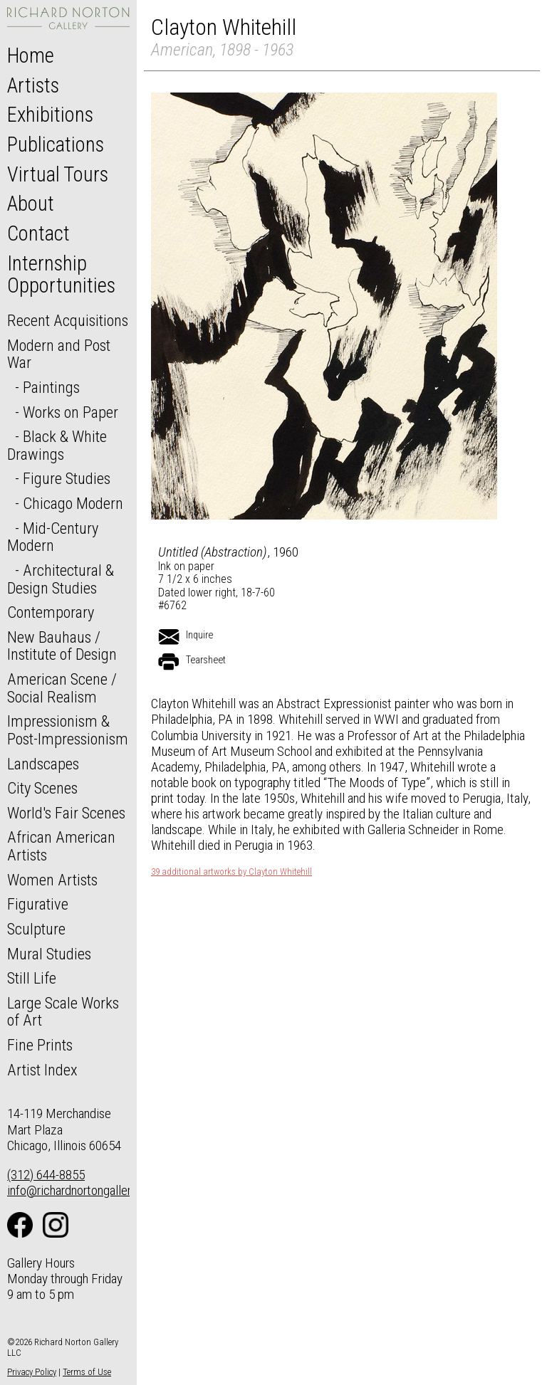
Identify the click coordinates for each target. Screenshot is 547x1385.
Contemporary (50, 612)
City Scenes (42, 788)
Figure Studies (66, 478)
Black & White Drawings (57, 445)
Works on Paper (70, 412)
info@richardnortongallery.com (84, 1190)
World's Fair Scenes (66, 813)
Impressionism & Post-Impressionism (67, 730)
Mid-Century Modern (52, 537)
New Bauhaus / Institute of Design (62, 646)
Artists (33, 85)
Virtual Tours (57, 174)
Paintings (51, 387)
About (30, 203)
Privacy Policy (31, 1371)
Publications (55, 144)
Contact (38, 233)
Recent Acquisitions (67, 320)
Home (30, 55)
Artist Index (42, 1069)
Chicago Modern (73, 503)
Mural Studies (49, 953)
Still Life (31, 978)
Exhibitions (50, 114)
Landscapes (43, 763)
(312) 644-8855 (46, 1175)
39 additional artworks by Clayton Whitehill (231, 872)
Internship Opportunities (61, 274)
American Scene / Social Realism (62, 688)
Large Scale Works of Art (63, 1012)
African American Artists (61, 846)
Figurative (37, 904)
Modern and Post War (58, 354)
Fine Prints (40, 1045)
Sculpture (36, 929)
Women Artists (52, 879)
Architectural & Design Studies (60, 579)
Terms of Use (87, 1371)
